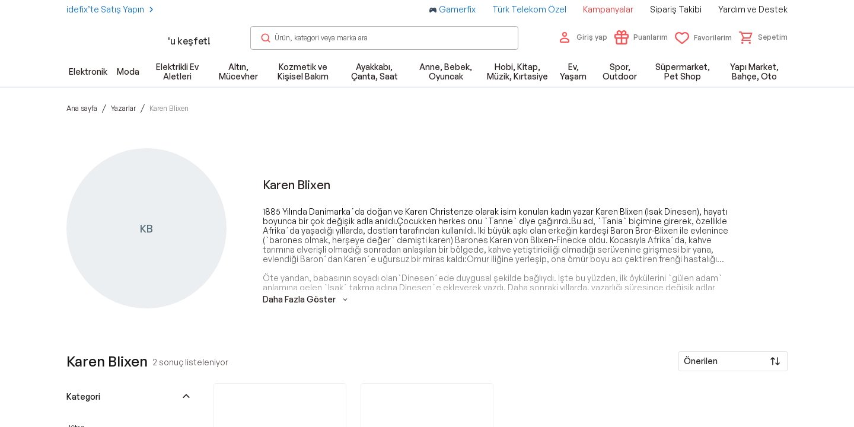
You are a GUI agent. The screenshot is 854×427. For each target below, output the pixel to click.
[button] (763, 37)
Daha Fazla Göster (306, 299)
